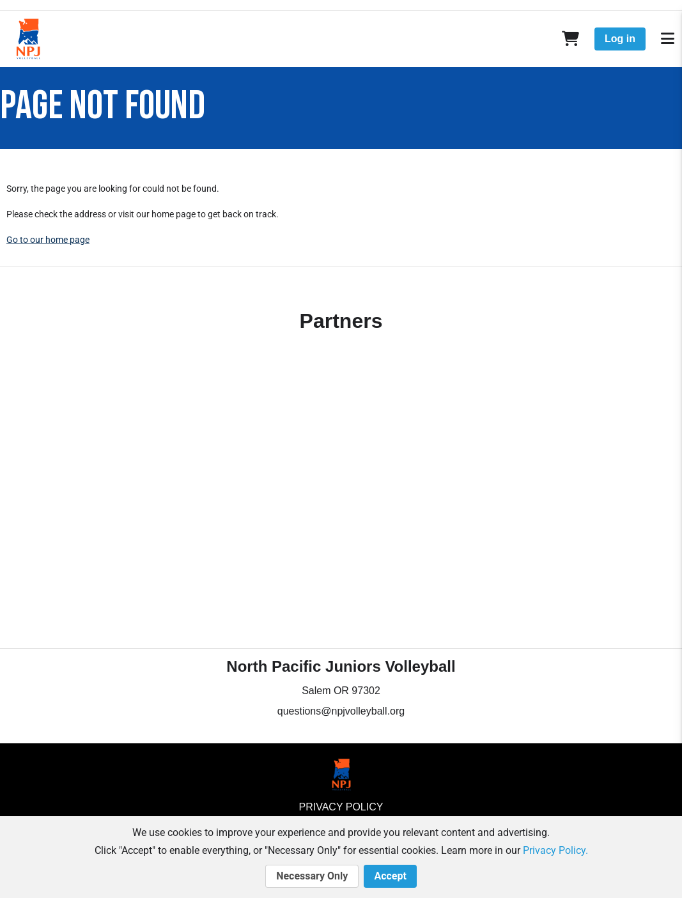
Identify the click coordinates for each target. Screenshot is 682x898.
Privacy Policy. (555, 850)
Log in (620, 38)
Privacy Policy (341, 806)
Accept (390, 876)
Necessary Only (312, 876)
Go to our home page (47, 240)
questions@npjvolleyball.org (341, 711)
